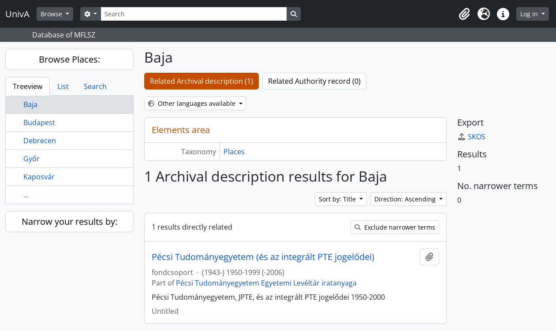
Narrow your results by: (69, 221)
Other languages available (192, 103)
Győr (31, 159)
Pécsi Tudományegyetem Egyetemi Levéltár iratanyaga (266, 283)
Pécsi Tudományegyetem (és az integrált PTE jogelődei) (263, 257)
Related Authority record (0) (314, 81)
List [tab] (63, 86)
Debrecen (39, 140)
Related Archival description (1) (201, 81)
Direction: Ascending (405, 199)
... (26, 195)
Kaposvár (39, 177)
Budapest (39, 122)
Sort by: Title (338, 199)
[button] (464, 14)
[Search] (194, 14)
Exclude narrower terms (394, 227)
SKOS (471, 136)
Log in (530, 14)
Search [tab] (95, 86)
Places (234, 151)
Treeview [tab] (27, 86)
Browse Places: (69, 59)
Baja (30, 104)
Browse (52, 14)
